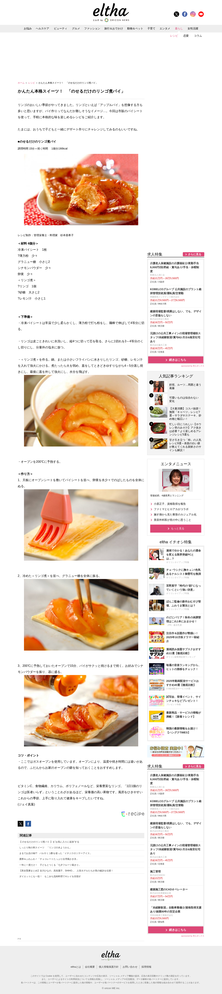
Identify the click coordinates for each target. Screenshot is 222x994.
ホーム (21, 83)
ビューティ (60, 28)
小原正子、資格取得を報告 (170, 503)
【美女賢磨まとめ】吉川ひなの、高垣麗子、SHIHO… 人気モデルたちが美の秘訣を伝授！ (66, 870)
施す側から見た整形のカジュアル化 (175, 514)
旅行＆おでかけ (113, 28)
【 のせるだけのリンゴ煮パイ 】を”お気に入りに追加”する (49, 842)
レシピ (174, 35)
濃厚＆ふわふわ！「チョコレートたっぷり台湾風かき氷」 (49, 859)
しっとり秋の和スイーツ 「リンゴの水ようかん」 (45, 847)
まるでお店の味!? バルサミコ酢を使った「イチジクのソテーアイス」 (55, 853)
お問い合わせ (130, 966)
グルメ (76, 28)
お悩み (28, 28)
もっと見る (177, 528)
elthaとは (76, 966)
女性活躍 (193, 28)
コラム (198, 35)
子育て (151, 28)
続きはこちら (177, 359)
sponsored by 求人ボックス (192, 366)
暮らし (179, 28)
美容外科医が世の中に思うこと (172, 519)
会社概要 (90, 966)
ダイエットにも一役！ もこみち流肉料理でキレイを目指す (50, 876)
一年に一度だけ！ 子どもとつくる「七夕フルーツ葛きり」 (50, 865)
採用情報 (146, 966)
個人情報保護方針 (109, 966)
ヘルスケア (42, 28)
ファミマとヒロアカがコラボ (171, 509)
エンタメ (165, 28)
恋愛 (186, 35)
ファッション (92, 28)
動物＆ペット (135, 28)
